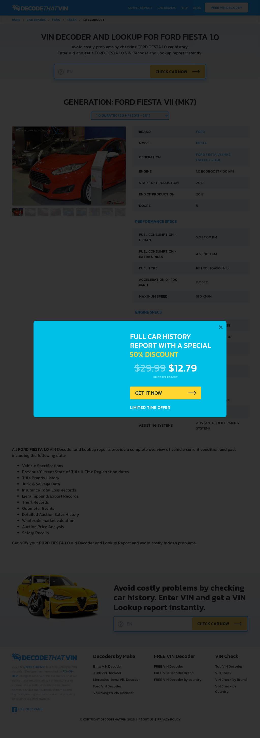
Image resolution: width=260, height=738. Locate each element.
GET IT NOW (148, 393)
